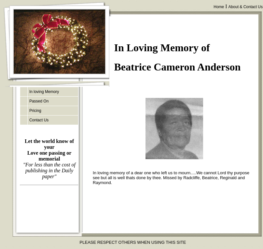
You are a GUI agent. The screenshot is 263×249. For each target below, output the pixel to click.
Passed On (38, 101)
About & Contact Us (245, 7)
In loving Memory (44, 91)
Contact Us (38, 120)
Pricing (35, 110)
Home (219, 7)
